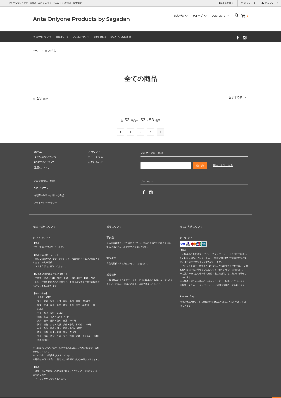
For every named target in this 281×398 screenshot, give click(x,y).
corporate (100, 36)
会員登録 (227, 2)
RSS (35, 185)
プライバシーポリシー (45, 195)
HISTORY (62, 36)
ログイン (248, 2)
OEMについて (81, 36)
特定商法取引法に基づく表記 (49, 190)
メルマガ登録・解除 (44, 180)
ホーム (36, 50)
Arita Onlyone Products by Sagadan (81, 19)
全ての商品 (50, 50)
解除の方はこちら (223, 165)
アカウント (270, 2)
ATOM (43, 185)
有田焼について (42, 36)
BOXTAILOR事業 (121, 36)
